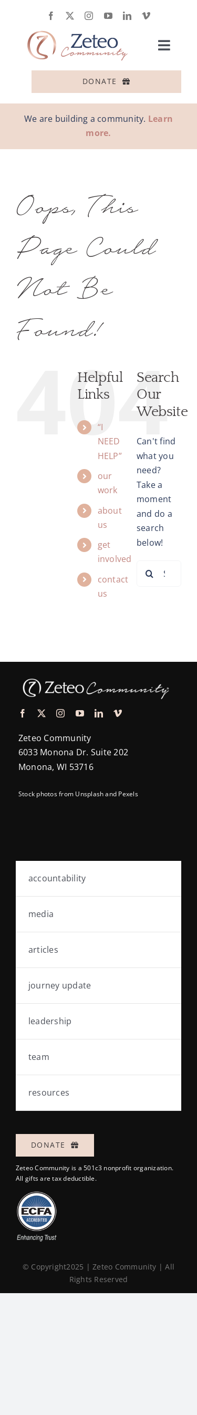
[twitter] (70, 16)
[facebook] (51, 16)
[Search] (150, 573)
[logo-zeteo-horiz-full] (76, 24)
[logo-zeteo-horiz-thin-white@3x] (94, 676)
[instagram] (89, 16)
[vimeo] (146, 16)
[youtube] (108, 16)
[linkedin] (127, 16)
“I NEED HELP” (110, 441)
